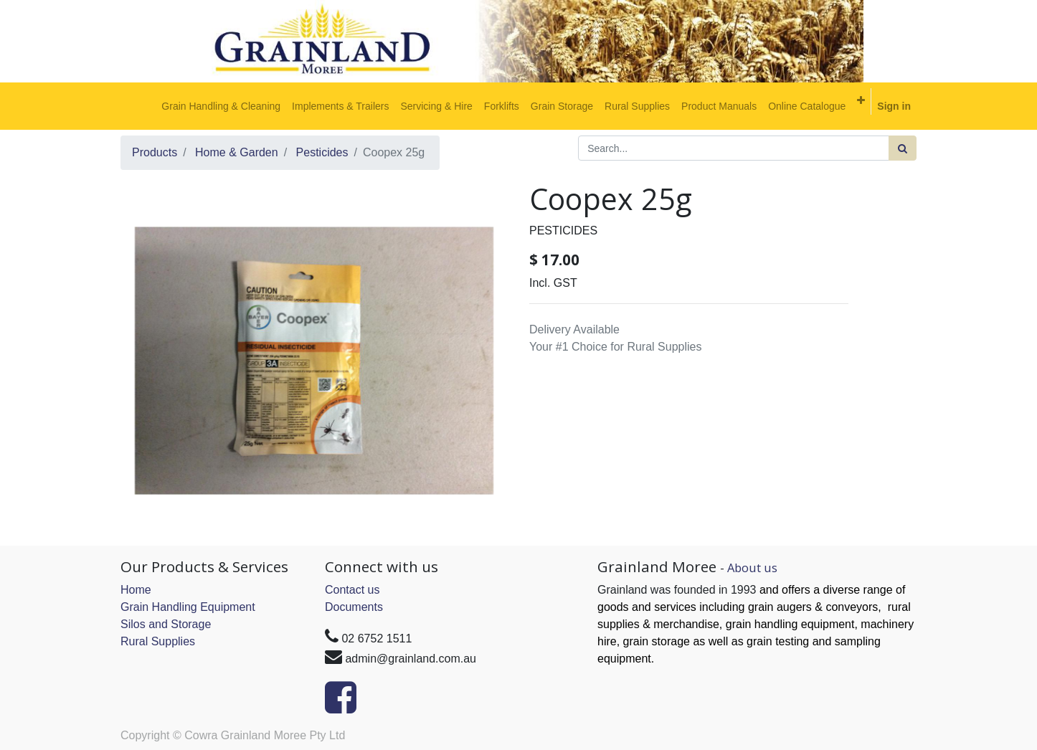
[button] (861, 100)
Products (154, 152)
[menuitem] (221, 106)
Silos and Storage (165, 624)
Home (135, 590)
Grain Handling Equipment (187, 607)
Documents (354, 607)
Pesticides (322, 152)
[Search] (903, 148)
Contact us (352, 590)
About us (752, 567)
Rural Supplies (157, 641)
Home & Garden (236, 152)
